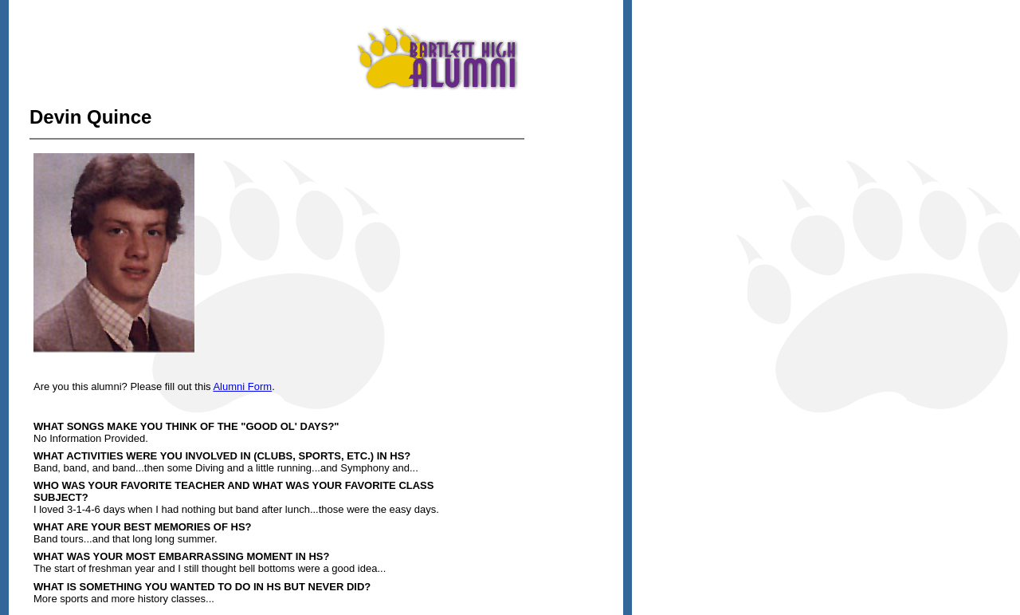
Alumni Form (242, 386)
